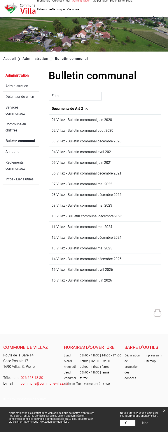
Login (162, 18)
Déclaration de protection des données (132, 391)
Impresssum (153, 380)
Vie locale (73, 9)
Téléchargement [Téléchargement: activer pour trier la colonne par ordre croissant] (144, 109)
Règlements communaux (15, 165)
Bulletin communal (22, 140)
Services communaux (15, 110)
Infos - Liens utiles (19, 179)
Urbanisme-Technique (51, 9)
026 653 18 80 (32, 402)
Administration (17, 75)
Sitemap (150, 385)
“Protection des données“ (53, 421)
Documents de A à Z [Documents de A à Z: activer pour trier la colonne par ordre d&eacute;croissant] (67, 109)
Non (145, 423)
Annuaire (12, 152)
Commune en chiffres (15, 127)
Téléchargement (146, 120)
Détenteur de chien (19, 97)
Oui (127, 423)
